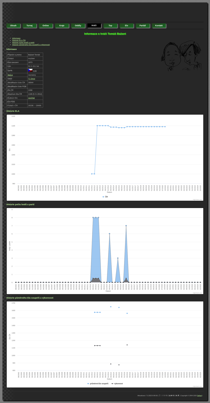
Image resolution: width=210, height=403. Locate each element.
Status (10, 75)
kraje (61, 25)
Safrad (199, 395)
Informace (16, 38)
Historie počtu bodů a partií (23, 42)
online (46, 25)
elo (126, 25)
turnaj (29, 25)
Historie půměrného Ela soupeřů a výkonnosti (31, 45)
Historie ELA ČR (19, 40)
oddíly (78, 25)
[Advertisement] (58, 12)
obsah (13, 25)
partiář (143, 25)
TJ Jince (31, 79)
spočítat (31, 98)
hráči (93, 25)
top (110, 25)
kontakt (159, 25)
